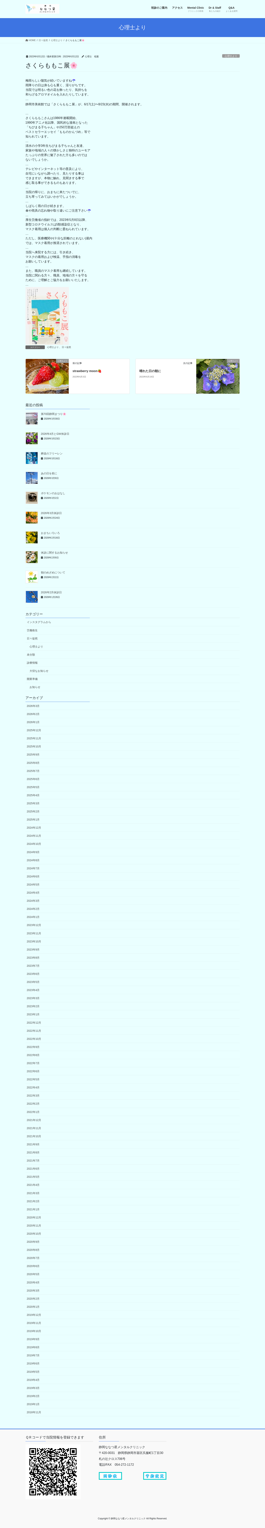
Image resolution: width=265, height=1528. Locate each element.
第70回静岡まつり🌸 (53, 413)
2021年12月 (34, 1120)
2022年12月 (34, 1022)
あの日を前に (49, 473)
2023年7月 (33, 965)
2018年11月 (34, 1412)
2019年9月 (33, 1339)
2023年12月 (34, 925)
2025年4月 (33, 795)
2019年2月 (33, 1396)
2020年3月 (33, 1290)
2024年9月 (33, 852)
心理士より (231, 56)
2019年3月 (33, 1388)
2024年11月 (34, 835)
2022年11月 (34, 1030)
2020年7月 (33, 1258)
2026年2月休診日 (51, 592)
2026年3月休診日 (51, 513)
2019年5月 (33, 1371)
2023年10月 (34, 941)
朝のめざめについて (53, 572)
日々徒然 (66, 347)
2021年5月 (33, 1176)
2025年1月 (33, 819)
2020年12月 (34, 1217)
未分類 (31, 654)
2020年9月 (33, 1241)
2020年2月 (33, 1298)
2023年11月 (34, 933)
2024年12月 (34, 827)
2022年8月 (33, 1055)
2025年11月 (34, 738)
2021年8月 (33, 1152)
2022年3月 (33, 1095)
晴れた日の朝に (150, 371)
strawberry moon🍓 (87, 371)
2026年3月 (33, 705)
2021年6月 (33, 1168)
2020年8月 (33, 1249)
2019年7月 (33, 1355)
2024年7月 (33, 868)
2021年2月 (33, 1201)
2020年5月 (33, 1274)
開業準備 (32, 678)
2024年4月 (33, 892)
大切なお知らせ (39, 670)
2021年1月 (33, 1209)
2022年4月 (33, 1087)
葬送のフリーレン (52, 453)
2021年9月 (33, 1144)
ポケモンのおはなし (53, 493)
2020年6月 (33, 1266)
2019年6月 (33, 1363)
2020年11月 (34, 1225)
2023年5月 (33, 981)
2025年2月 (33, 811)
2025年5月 (33, 787)
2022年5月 (33, 1079)
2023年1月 (33, 1014)
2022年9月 (33, 1046)
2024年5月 (33, 884)
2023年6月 (33, 973)
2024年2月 (33, 908)
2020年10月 (34, 1233)
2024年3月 (33, 900)
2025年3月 (33, 803)
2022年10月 (34, 1038)
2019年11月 (34, 1323)
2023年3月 (33, 998)
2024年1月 (33, 916)
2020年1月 (33, 1306)
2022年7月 (33, 1063)
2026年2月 (33, 714)
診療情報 (32, 662)
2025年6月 (33, 779)
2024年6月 (33, 876)
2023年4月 (33, 990)
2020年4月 (33, 1282)
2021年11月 (34, 1128)
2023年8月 (33, 957)
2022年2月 (33, 1103)
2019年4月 (33, 1379)
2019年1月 (33, 1404)
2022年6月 (33, 1071)
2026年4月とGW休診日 (55, 433)
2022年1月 (33, 1111)
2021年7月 (33, 1160)
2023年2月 (33, 1006)
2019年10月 (34, 1331)
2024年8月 (33, 860)
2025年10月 (34, 746)
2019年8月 (33, 1347)
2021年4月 (33, 1184)
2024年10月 (34, 843)
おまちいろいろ (50, 532)
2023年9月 (33, 949)
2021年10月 (34, 1136)
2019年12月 (34, 1314)
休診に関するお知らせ (54, 552)
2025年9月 (33, 754)
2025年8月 (33, 762)
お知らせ (35, 687)
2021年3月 (33, 1193)
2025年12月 (34, 730)
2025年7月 (33, 770)
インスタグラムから (39, 622)
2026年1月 (33, 722)
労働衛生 (32, 630)
